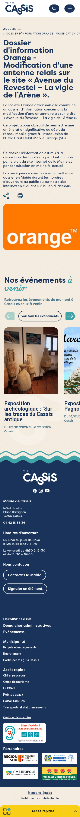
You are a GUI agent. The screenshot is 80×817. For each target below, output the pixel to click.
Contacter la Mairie (24, 575)
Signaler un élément (25, 588)
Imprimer (20, 195)
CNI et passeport (14, 675)
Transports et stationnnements (24, 707)
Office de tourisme (16, 682)
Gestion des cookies (17, 717)
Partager (6, 195)
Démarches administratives (27, 625)
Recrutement (12, 653)
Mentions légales (40, 792)
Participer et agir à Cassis (21, 660)
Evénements (14, 632)
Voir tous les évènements (40, 316)
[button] (70, 316)
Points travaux (13, 694)
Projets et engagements (20, 647)
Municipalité (14, 641)
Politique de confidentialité (40, 798)
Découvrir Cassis (17, 619)
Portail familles (14, 701)
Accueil (9, 29)
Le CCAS (9, 688)
